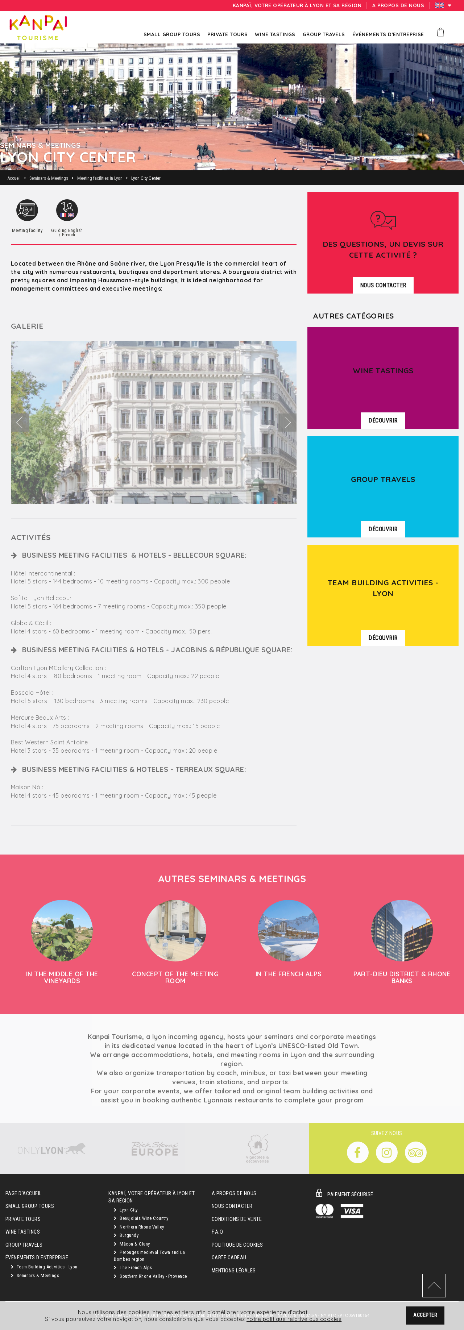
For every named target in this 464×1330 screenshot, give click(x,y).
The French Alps (133, 1267)
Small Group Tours (29, 1206)
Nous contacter (232, 1206)
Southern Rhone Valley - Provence (150, 1276)
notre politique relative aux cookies (293, 1319)
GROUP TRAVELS (23, 1245)
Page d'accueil (23, 1193)
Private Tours (23, 1219)
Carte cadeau (229, 1258)
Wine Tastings (22, 1232)
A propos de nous (234, 1193)
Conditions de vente (237, 1219)
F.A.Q (217, 1232)
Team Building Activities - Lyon (44, 1266)
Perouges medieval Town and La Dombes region (149, 1256)
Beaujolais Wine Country (141, 1218)
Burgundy (126, 1235)
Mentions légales (234, 1271)
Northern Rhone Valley (139, 1227)
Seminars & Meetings (35, 1275)
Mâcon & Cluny (132, 1244)
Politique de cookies (237, 1245)
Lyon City (125, 1210)
